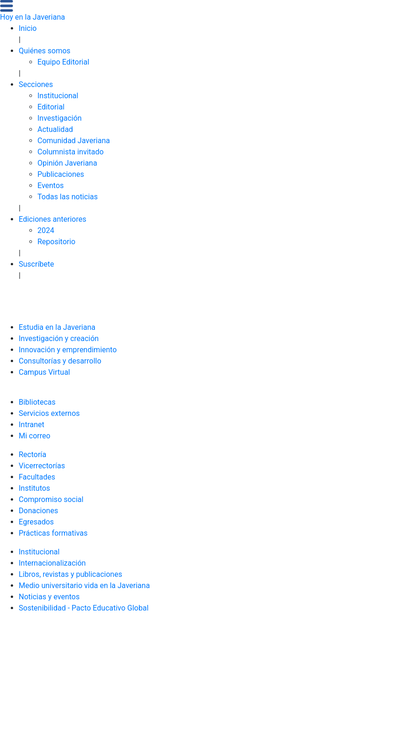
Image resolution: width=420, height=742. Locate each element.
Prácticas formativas (53, 533)
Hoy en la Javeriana (32, 17)
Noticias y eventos (49, 596)
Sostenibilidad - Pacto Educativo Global (84, 608)
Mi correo (35, 435)
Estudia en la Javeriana (57, 327)
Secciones (36, 84)
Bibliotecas (37, 402)
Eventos (50, 185)
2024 (45, 230)
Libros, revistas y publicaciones (70, 574)
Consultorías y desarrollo (60, 360)
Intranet (31, 424)
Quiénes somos (45, 50)
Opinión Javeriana (67, 163)
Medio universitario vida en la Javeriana (84, 585)
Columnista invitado (70, 151)
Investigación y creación (59, 338)
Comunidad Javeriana (73, 140)
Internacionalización (52, 563)
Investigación (59, 118)
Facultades (37, 477)
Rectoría (32, 454)
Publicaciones (60, 174)
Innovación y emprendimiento (68, 349)
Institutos (34, 488)
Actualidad (55, 129)
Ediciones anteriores (53, 219)
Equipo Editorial (63, 62)
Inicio (27, 28)
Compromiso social (51, 499)
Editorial (51, 106)
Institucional (57, 95)
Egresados (36, 521)
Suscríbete (36, 264)
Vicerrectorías (42, 465)
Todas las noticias (67, 196)
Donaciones (38, 510)
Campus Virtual (44, 372)
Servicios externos (49, 413)
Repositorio (56, 241)
